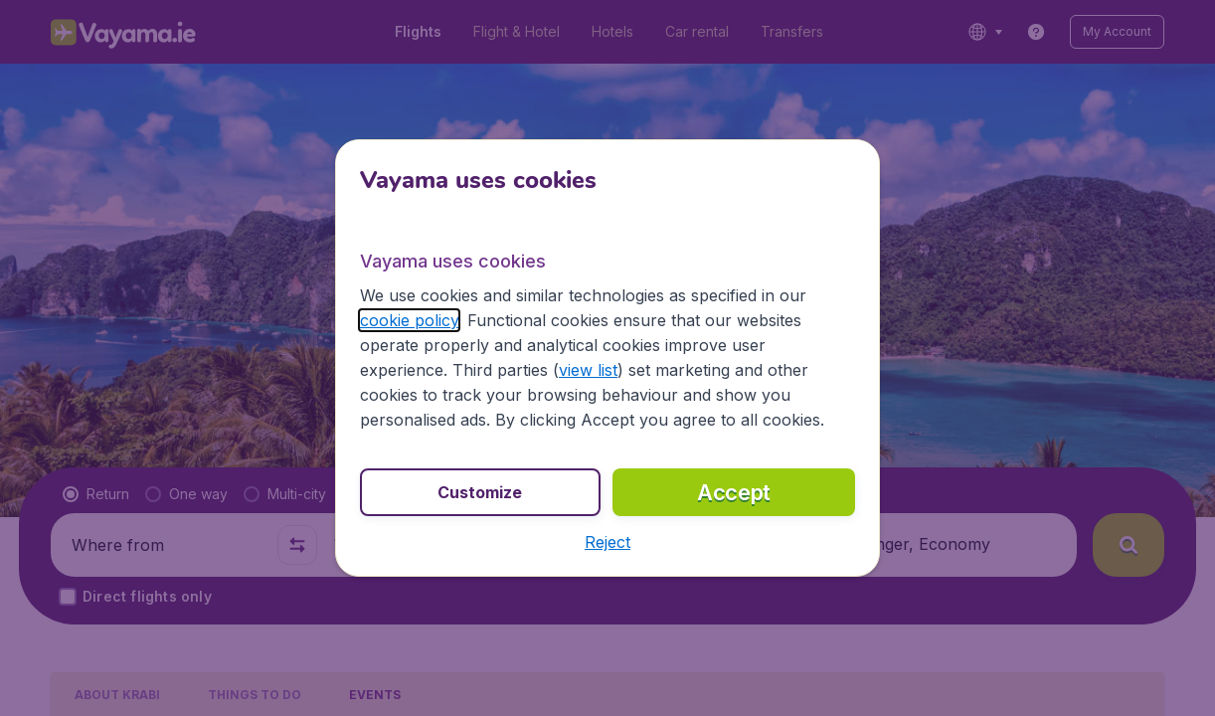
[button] (607, 542)
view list (588, 370)
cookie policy (409, 320)
